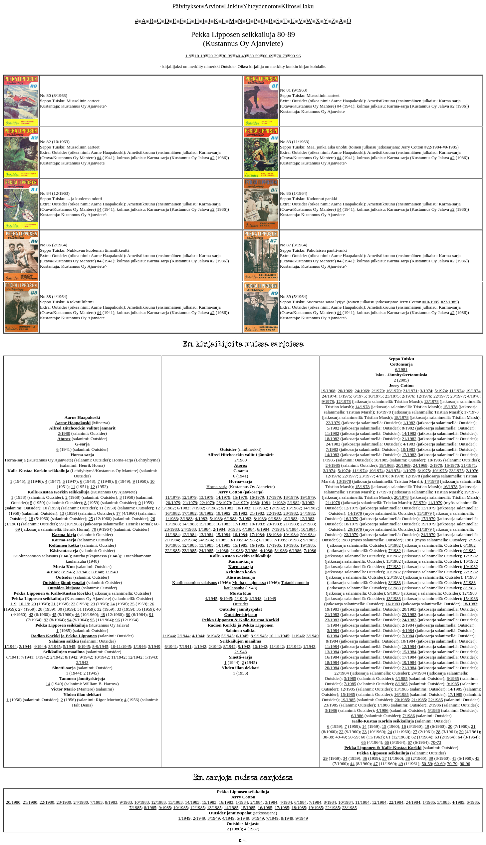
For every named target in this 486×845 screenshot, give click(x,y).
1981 (265, 502)
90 (128, 614)
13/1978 (431, 401)
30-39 (227, 55)
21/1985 (418, 699)
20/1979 (173, 502)
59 (61, 523)
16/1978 (383, 412)
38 (407, 758)
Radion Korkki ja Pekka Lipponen (64, 635)
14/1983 (189, 523)
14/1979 (223, 497)
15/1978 (450, 406)
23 (93, 603)
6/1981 (401, 369)
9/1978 (328, 401)
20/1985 (401, 699)
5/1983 (216, 518)
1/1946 (139, 646)
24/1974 (329, 396)
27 (20, 609)
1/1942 (42, 657)
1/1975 (345, 396)
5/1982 (168, 507)
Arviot (212, 6)
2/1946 (82, 571)
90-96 (295, 55)
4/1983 (201, 518)
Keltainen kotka (64, 545)
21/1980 (30, 802)
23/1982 (290, 513)
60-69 (268, 55)
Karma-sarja (64, 539)
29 (461, 731)
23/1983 (171, 529)
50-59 (254, 55)
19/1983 (257, 523)
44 (352, 763)
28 (40, 609)
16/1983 (223, 523)
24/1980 (80, 802)
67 (410, 742)
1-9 (188, 55)
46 (77, 614)
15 (384, 726)
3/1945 (54, 646)
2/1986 (236, 550)
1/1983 (171, 518)
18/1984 (273, 534)
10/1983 (290, 518)
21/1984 (171, 539)
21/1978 (333, 502)
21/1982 (257, 513)
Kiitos (289, 6)
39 (431, 758)
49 (400, 763)
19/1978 (471, 491)
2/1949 (199, 818)
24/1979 (240, 502)
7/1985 (280, 539)
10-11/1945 (121, 646)
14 (48, 683)
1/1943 (151, 657)
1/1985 (221, 539)
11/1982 (260, 507)
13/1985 (206, 545)
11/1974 (456, 390)
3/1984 (234, 529)
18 (31, 518)
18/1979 (290, 497)
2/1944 (25, 646)
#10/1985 (430, 301)
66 (386, 742)
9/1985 (309, 539)
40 (158, 609)
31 (79, 609)
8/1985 (295, 539)
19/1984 (290, 534)
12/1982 (276, 507)
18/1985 (290, 545)
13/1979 (206, 497)
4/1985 (250, 539)
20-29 (213, 55)
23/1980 (64, 802)
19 (427, 726)
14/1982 (310, 507)
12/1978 (343, 401)
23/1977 (457, 396)
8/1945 (68, 571)
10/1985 (172, 545)
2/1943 (82, 662)
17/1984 (257, 534)
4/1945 (53, 571)
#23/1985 (449, 301)
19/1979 (307, 497)
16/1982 (172, 513)
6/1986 (295, 550)
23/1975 (392, 396)
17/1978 (471, 412)
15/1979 (240, 497)
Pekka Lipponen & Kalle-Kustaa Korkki (52, 593)
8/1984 (292, 529)
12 (93, 486)
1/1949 (112, 571)
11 (73, 486)
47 (375, 763)
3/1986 (251, 550)
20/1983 (274, 523)
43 (477, 758)
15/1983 (206, 523)
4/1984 (248, 529)
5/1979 (419, 502)
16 (403, 726)
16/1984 (240, 534)
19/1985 (307, 545)
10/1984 (308, 529)
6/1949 (258, 818)
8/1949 (287, 818)
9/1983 (274, 518)
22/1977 (440, 396)
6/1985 (265, 539)
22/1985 (172, 550)
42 (31, 614)
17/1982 (189, 513)
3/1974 (426, 390)
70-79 (282, 55)
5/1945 (69, 646)
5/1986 (280, 550)
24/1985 (206, 550)
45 (54, 614)
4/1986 (266, 550)
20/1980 (13, 802)
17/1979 (273, 497)
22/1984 (188, 539)
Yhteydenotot (260, 6)
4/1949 (228, 818)
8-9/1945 (100, 646)
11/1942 (118, 657)
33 (119, 609)
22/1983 (307, 523)
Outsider (64, 577)
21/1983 (290, 523)
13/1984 (206, 534)
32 (99, 609)
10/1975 (375, 396)
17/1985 (274, 545)
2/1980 (64, 433)
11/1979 (172, 497)
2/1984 (219, 529)
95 (92, 619)
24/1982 (307, 513)
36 (365, 758)
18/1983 (470, 603)
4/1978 (473, 396)
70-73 (436, 742)
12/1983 (307, 518)
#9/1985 (450, 146)
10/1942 (101, 657)
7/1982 (198, 507)
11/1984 (172, 534)
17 (118, 513)
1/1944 (10, 646)
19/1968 (328, 390)
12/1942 (135, 657)
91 (151, 614)
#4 (339, 106)
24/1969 (362, 390)
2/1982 (293, 502)
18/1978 (401, 417)
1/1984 (204, 529)
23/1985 (189, 550)
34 (345, 758)
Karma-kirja (64, 534)
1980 (254, 502)
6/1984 (263, 529)
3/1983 (186, 518)
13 (62, 513)
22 (73, 603)
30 (60, 609)
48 (103, 614)
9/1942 (86, 657)
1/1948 (97, 571)
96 (118, 619)
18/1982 (206, 513)
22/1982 (274, 513)
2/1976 (408, 396)
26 (153, 518)
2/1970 (377, 390)
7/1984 (278, 529)
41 (454, 758)
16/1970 (393, 390)
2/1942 (56, 657)
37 (384, 758)
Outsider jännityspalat (64, 582)
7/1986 (310, 550)
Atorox (64, 438)
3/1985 (236, 539)
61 (388, 736)
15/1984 (223, 534)
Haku (307, 6)
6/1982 (183, 507)
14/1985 (223, 545)
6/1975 (360, 396)
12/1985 (189, 545)
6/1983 (230, 518)
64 (460, 736)
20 (33, 603)
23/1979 (223, 502)
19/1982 (223, 513)
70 (94, 529)
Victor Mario (63, 689)
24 (112, 603)
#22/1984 (432, 146)
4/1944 (40, 646)
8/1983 (260, 518)
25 (91, 518)
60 (363, 736)
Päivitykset (186, 6)
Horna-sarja (15, 459)
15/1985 (240, 545)
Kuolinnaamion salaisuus (35, 555)
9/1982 (227, 507)
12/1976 (423, 396)
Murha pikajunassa (90, 555)
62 (413, 736)
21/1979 (190, 502)
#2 (452, 106)
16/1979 (257, 497)
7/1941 (27, 657)
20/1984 (307, 534)
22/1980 (47, 802)
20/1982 (240, 513)
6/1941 (12, 657)
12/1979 (189, 497)
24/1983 (188, 529)
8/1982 (212, 507)
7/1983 (245, 518)
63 (437, 736)
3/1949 (154, 646)
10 (152, 481)
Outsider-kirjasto (64, 587)
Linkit (232, 6)
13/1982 (293, 507)
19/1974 (473, 390)
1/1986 (222, 550)
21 (53, 603)
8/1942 (71, 657)
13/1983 (172, 523)
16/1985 (257, 545)
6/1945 (84, 646)
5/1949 (243, 818)
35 (138, 609)
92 (46, 619)
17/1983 (240, 523)
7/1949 (272, 818)
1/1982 (279, 502)
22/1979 (206, 502)
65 (364, 742)
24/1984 (205, 539)
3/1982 (308, 502)
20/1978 (401, 497)
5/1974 (441, 390)
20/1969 (345, 390)
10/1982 (243, 507)
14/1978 (362, 406)
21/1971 (410, 390)
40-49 (241, 55)
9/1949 (302, 818)
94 (69, 619)
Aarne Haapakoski (73, 422)
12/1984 (189, 534)
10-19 (199, 55)
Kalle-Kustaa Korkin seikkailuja (241, 555)
